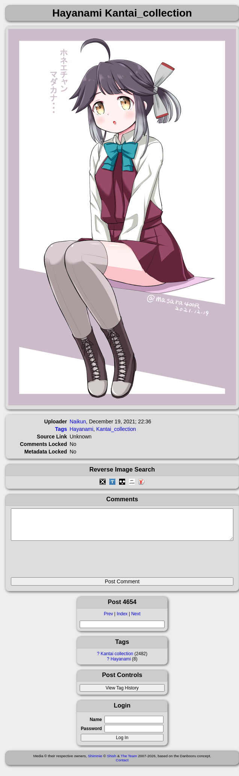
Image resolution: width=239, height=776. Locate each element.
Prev (108, 619)
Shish (111, 761)
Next (135, 619)
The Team (129, 761)
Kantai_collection (116, 429)
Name (96, 725)
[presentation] (68, 562)
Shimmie (95, 761)
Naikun (78, 421)
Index (121, 619)
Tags (61, 429)
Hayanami (120, 664)
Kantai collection (117, 659)
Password (91, 734)
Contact (122, 766)
